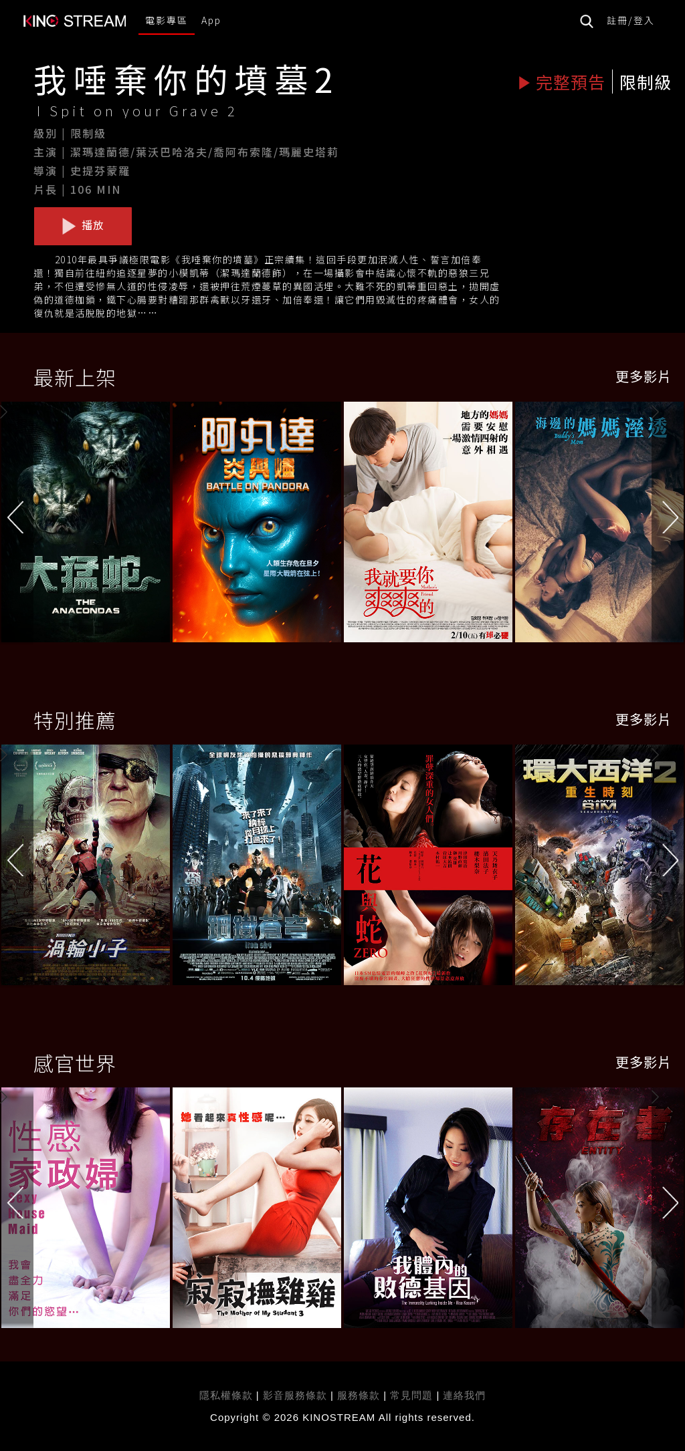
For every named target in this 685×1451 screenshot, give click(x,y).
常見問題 (411, 1395)
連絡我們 (464, 1395)
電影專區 (166, 20)
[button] (668, 525)
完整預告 (561, 82)
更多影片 (643, 376)
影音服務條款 (295, 1395)
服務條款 (360, 1395)
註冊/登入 (631, 20)
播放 (83, 225)
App (211, 20)
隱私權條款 (226, 1395)
